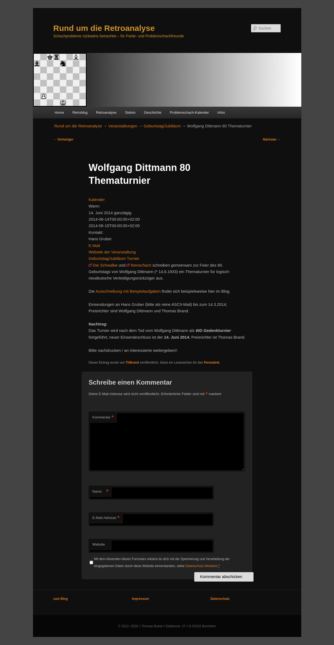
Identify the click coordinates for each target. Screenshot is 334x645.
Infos (221, 112)
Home (59, 112)
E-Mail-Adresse (105, 518)
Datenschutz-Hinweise (201, 566)
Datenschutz (219, 599)
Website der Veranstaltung (112, 252)
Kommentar (103, 417)
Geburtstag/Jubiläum (162, 126)
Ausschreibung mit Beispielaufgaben (128, 291)
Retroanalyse (106, 112)
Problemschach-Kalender (189, 112)
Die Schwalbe (105, 265)
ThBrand (132, 362)
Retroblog (79, 112)
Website (98, 544)
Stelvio (130, 112)
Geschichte (152, 112)
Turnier (133, 258)
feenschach (141, 265)
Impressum (140, 599)
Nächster (272, 139)
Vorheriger (63, 139)
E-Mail (94, 245)
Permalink (211, 362)
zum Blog (60, 599)
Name (100, 492)
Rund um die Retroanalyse (104, 28)
